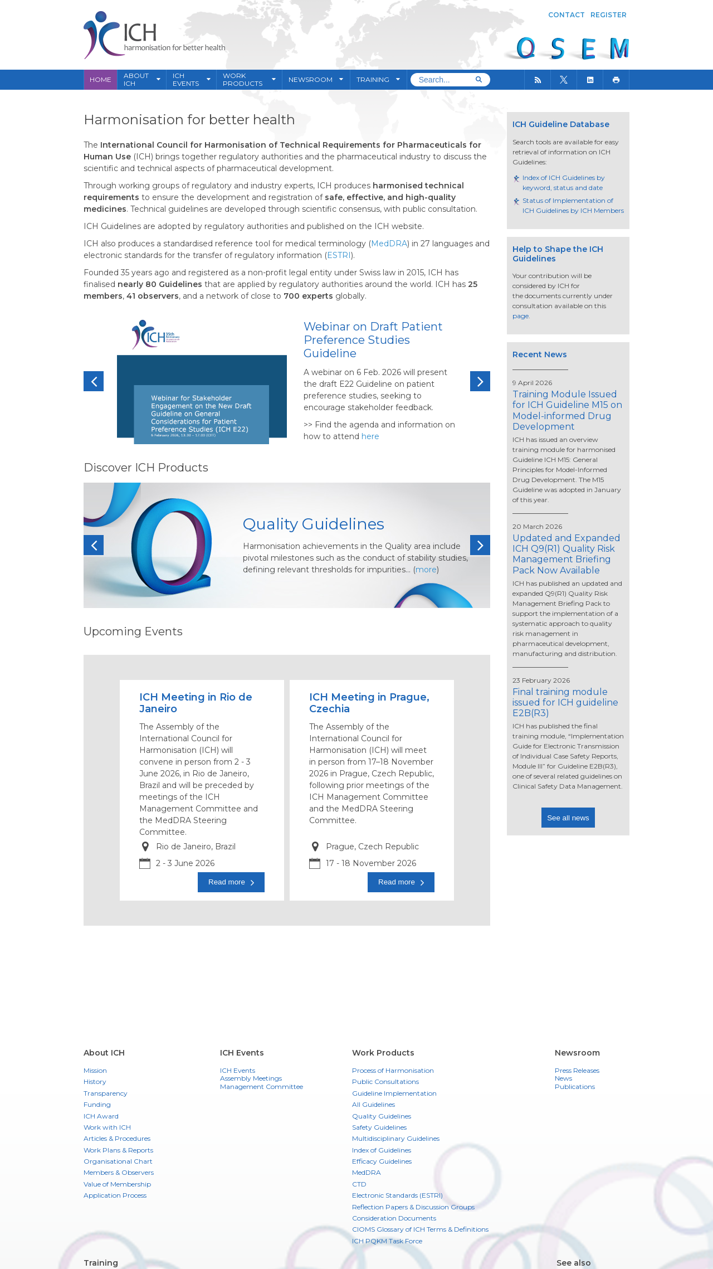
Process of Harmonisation (393, 1070)
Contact (566, 15)
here (370, 436)
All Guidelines (373, 1104)
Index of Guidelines (381, 1150)
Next (479, 381)
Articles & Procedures (117, 1138)
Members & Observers (119, 1172)
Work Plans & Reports (118, 1150)
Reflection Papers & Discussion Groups (413, 1207)
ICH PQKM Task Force (387, 1241)
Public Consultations (385, 1081)
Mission (95, 1070)
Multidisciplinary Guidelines (395, 1138)
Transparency (106, 1093)
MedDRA (366, 1172)
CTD (359, 1184)
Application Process (115, 1195)
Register (608, 15)
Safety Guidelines (379, 1127)
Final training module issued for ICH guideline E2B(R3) (565, 702)
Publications (575, 1087)
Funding (97, 1104)
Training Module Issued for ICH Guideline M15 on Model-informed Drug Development (567, 410)
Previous (94, 381)
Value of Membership (117, 1184)
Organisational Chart (118, 1161)
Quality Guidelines (381, 1116)
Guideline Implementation (394, 1093)
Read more (226, 882)
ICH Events (237, 1070)
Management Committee (261, 1087)
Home (100, 80)
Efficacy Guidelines (382, 1161)
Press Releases (577, 1070)
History (95, 1081)
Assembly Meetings (251, 1078)
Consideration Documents (394, 1218)
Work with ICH (107, 1127)
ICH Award (101, 1116)
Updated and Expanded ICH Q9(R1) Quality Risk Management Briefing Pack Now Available (566, 554)
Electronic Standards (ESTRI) (397, 1195)
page (520, 316)
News (563, 1078)
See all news (568, 818)
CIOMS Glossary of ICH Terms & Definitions (420, 1229)
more (426, 570)
